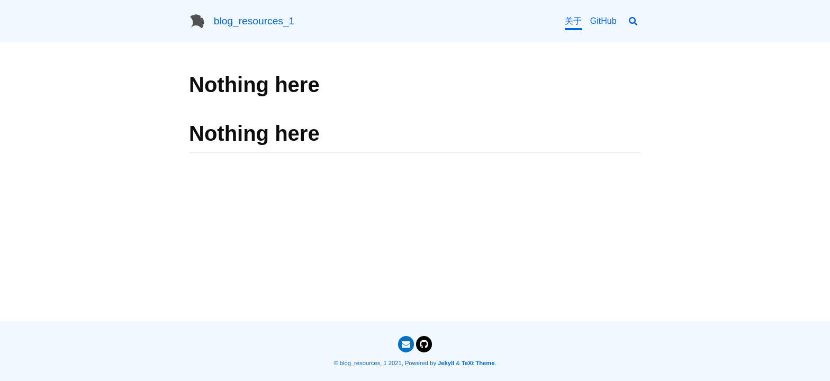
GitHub (603, 20)
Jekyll (446, 363)
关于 (573, 20)
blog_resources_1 (254, 20)
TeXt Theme (478, 363)
